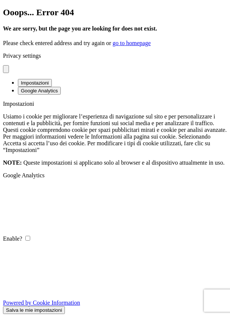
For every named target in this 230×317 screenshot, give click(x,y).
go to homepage (132, 43)
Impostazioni (35, 83)
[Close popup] (6, 69)
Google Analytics (39, 90)
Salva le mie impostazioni (34, 310)
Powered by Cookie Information (41, 302)
